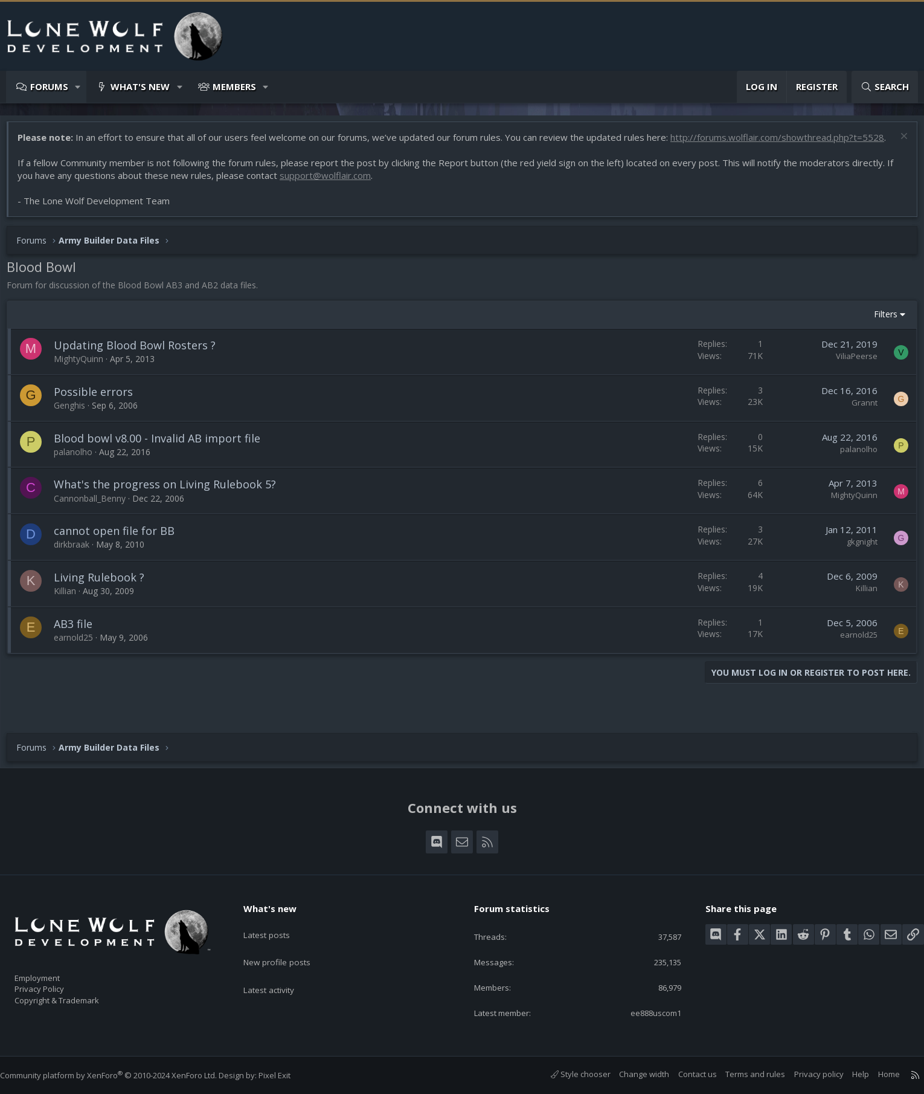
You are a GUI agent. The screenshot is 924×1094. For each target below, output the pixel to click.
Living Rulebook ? (105, 596)
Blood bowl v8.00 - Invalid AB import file (163, 457)
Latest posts (276, 924)
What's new (140, 86)
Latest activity (279, 971)
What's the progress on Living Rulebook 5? (171, 503)
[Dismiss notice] (896, 143)
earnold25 (79, 656)
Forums (49, 86)
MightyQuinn (84, 377)
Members (234, 86)
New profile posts (287, 947)
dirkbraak (77, 563)
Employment (53, 971)
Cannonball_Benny (96, 517)
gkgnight (856, 560)
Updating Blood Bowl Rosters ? (141, 364)
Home (877, 1074)
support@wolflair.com (331, 194)
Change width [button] (632, 1074)
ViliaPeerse (850, 374)
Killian (71, 609)
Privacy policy (807, 1074)
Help (848, 1074)
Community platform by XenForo (120, 1075)
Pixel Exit (287, 1075)
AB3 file (79, 642)
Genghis (75, 424)
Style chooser (568, 1074)
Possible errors (99, 410)
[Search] (885, 87)
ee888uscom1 (645, 1012)
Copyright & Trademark (75, 996)
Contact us (685, 1074)
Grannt (858, 421)
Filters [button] (879, 332)
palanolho (79, 470)
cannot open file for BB (120, 549)
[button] (78, 87)
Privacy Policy (55, 983)
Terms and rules (743, 1074)
